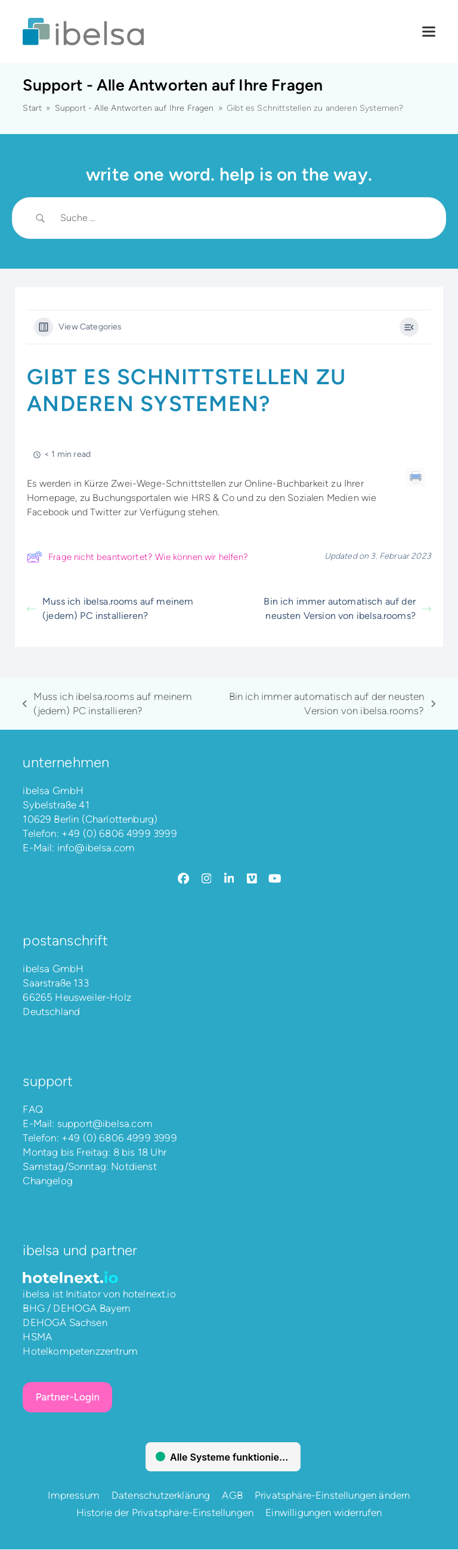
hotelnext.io (149, 1294)
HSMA (37, 1337)
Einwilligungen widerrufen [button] (323, 1513)
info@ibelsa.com (96, 848)
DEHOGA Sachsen (65, 1323)
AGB (232, 1496)
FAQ (33, 1109)
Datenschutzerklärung (161, 1496)
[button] (428, 32)
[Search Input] (244, 218)
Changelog (48, 1181)
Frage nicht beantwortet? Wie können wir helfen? (137, 557)
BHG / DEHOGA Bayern (76, 1309)
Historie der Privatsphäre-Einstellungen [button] (165, 1513)
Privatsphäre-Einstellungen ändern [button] (332, 1496)
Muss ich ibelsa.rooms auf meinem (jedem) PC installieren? (110, 608)
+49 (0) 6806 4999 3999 (119, 833)
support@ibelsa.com (105, 1123)
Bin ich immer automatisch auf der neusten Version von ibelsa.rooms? (347, 608)
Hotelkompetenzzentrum (80, 1352)
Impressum (74, 1496)
